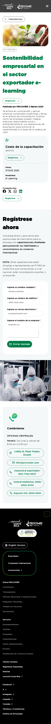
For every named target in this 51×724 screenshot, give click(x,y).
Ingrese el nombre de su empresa (24, 320)
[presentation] (22, 333)
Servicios (7, 620)
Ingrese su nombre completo (21, 287)
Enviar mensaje (21, 344)
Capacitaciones (13, 19)
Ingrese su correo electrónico (22, 309)
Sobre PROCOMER (11, 582)
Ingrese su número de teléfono (22, 298)
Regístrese (15, 158)
